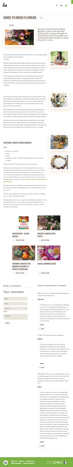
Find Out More (20, 240)
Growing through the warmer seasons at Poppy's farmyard (21, 266)
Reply (42, 328)
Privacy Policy (30, 460)
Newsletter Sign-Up (29, 462)
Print (10, 25)
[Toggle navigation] (57, 5)
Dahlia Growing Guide (46, 263)
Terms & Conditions (16, 462)
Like (41, 18)
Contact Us (14, 460)
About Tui (21, 460)
